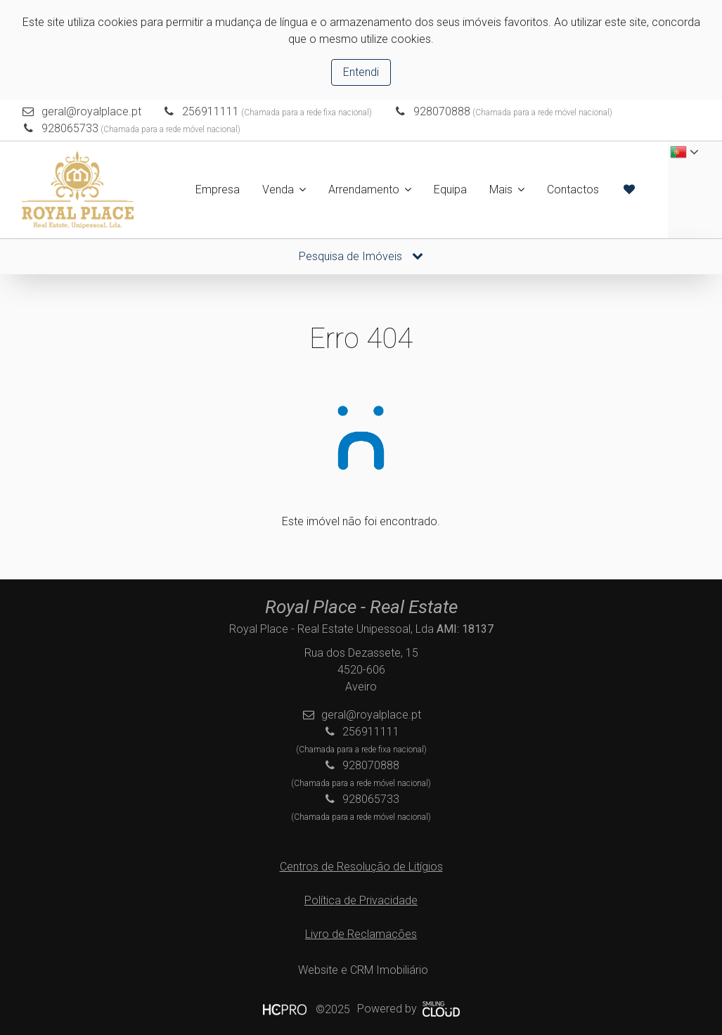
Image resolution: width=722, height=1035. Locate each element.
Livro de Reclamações (361, 934)
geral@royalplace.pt (91, 111)
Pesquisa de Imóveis (361, 256)
